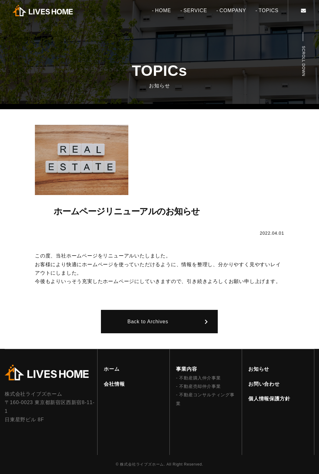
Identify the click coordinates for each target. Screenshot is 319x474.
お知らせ (258, 369)
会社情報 (114, 384)
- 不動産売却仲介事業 (198, 386)
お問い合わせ (264, 384)
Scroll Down (303, 61)
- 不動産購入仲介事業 (198, 377)
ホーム (111, 369)
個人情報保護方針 (269, 398)
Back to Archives (147, 321)
